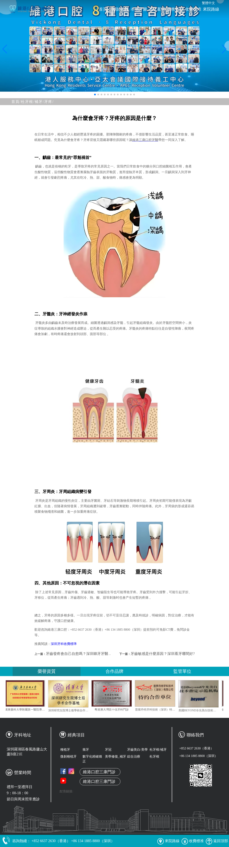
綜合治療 (133, 756)
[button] (95, 94)
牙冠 (108, 749)
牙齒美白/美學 (137, 749)
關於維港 (121, 9)
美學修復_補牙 (115, 756)
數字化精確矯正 (92, 759)
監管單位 (182, 671)
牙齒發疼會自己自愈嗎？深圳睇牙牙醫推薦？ (82, 654)
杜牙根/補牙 (158, 749)
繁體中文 (208, 3)
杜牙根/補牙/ (32, 102)
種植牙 (65, 749)
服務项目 (175, 9)
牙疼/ (49, 102)
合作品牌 (114, 671)
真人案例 (157, 9)
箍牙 (86, 749)
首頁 (103, 9)
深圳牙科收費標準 (64, 644)
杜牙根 (154, 756)
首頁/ (16, 102)
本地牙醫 (139, 9)
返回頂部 (217, 841)
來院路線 (211, 9)
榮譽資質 (47, 671)
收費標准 (193, 9)
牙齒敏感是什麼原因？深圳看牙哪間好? (163, 654)
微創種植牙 (68, 756)
